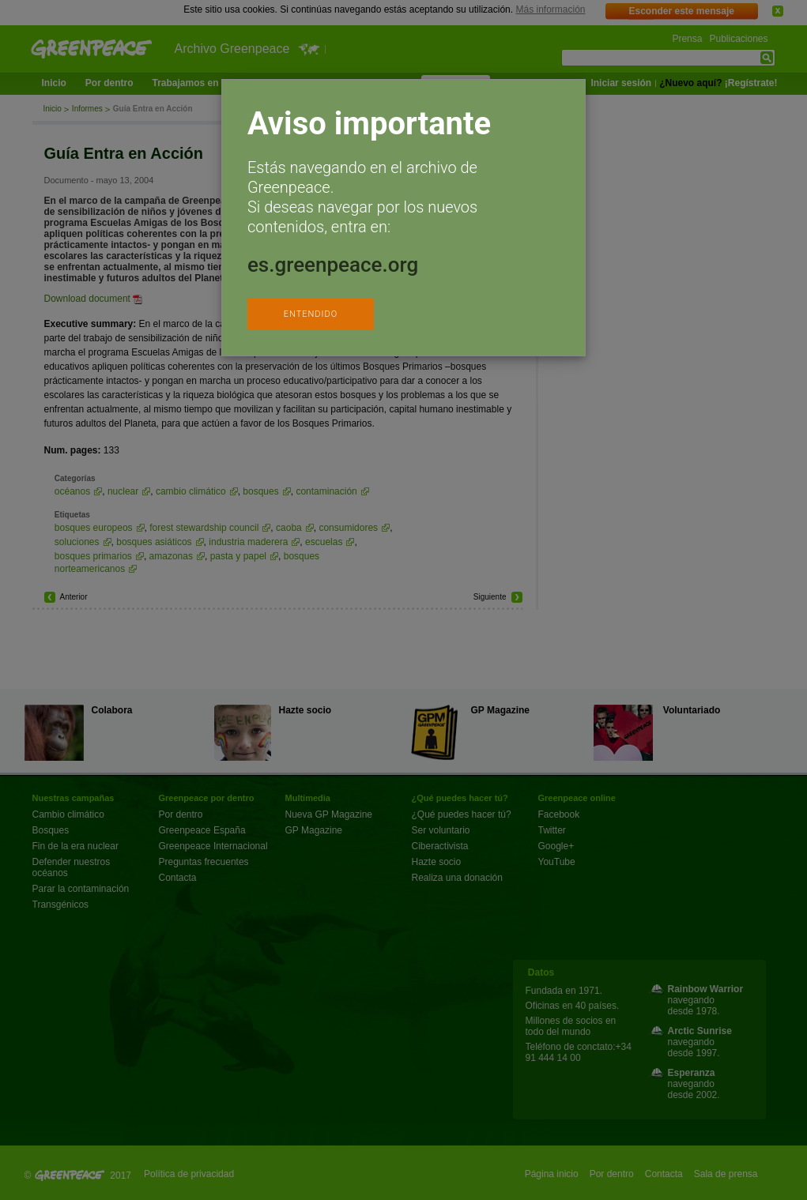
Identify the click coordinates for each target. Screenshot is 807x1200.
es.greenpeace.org (332, 264)
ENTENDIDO (311, 314)
